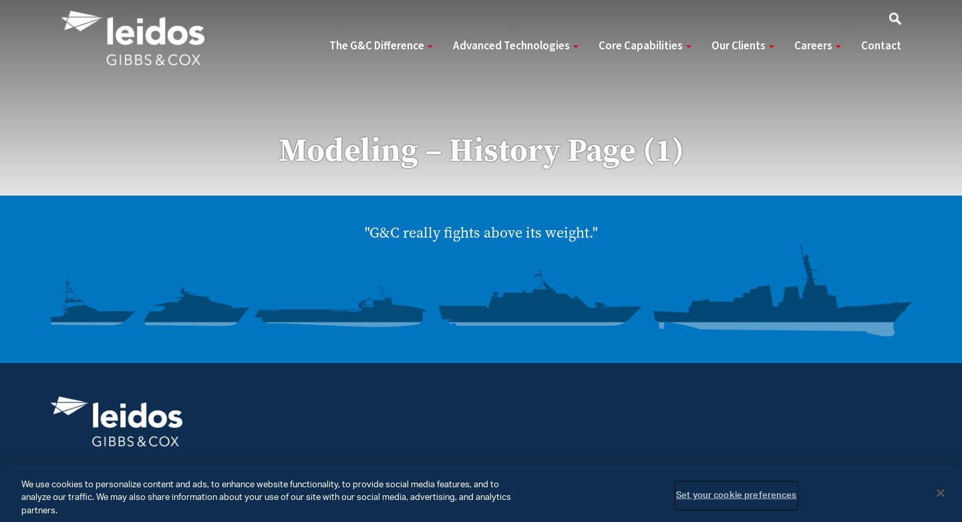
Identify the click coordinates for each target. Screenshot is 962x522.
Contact (881, 46)
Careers (817, 46)
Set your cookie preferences (736, 499)
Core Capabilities (645, 46)
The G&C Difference (381, 46)
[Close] (940, 496)
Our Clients (742, 46)
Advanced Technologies (516, 46)
